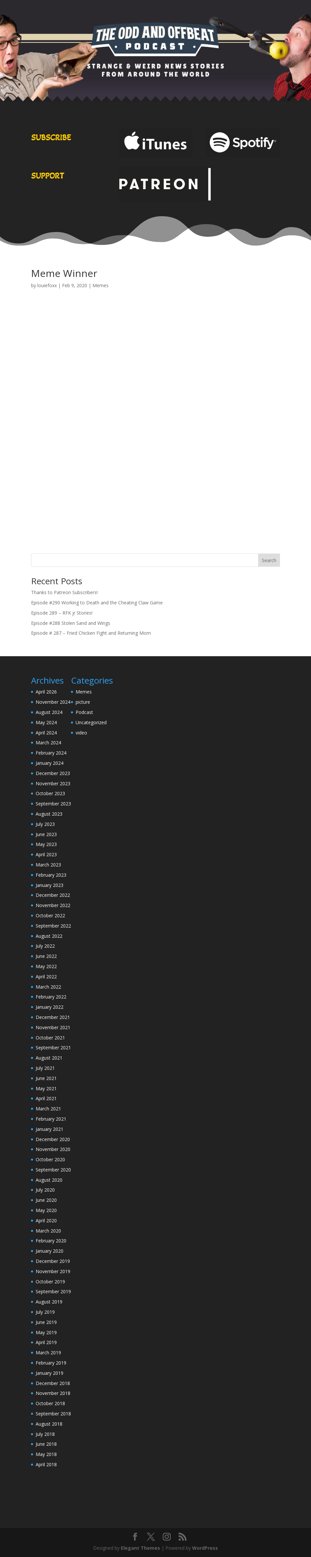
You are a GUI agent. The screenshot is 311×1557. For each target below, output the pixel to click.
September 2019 (53, 1291)
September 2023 (53, 803)
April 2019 (46, 1342)
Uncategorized (91, 722)
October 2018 (50, 1403)
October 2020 (50, 1159)
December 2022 (53, 895)
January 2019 (49, 1373)
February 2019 (51, 1363)
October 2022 (50, 915)
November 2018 (53, 1393)
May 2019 (46, 1332)
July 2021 (45, 1068)
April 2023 (46, 854)
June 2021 (46, 1078)
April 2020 (46, 1220)
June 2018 (46, 1444)
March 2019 (48, 1352)
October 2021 (50, 1037)
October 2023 (50, 793)
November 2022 (53, 905)
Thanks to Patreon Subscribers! (64, 592)
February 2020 (51, 1240)
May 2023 (46, 844)
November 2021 (53, 1027)
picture (83, 702)
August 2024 (49, 712)
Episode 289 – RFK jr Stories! (61, 613)
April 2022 (46, 976)
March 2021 (48, 1108)
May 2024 (46, 722)
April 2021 (46, 1098)
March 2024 (48, 742)
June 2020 (46, 1200)
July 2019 (45, 1312)
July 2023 (45, 824)
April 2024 (46, 732)
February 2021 (51, 1119)
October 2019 (50, 1281)
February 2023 (51, 875)
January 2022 (49, 1007)
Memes (100, 285)
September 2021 (53, 1047)
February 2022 (51, 997)
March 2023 (48, 865)
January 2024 (49, 763)
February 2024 (51, 753)
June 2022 (46, 956)
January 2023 (49, 885)
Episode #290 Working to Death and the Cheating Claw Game (97, 602)
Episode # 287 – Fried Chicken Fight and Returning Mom (91, 633)
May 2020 (46, 1210)
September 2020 (53, 1170)
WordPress (205, 1548)
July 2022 (45, 946)
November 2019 (53, 1271)
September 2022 (53, 926)
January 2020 (49, 1251)
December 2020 (53, 1139)
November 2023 (53, 783)
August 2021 (49, 1058)
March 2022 (48, 987)
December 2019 (53, 1261)
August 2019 (49, 1302)
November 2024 (53, 702)
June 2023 (46, 834)
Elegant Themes (140, 1548)
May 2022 (46, 966)
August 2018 (49, 1424)
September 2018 (53, 1413)
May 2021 (46, 1088)
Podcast (84, 712)
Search (269, 560)
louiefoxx (47, 285)
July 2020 (45, 1190)
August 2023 (49, 814)
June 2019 (46, 1322)
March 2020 (48, 1231)
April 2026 (46, 692)
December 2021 (53, 1017)
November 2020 (53, 1149)
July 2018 (45, 1434)
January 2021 (49, 1129)
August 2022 (49, 936)
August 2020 (49, 1180)
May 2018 (46, 1454)
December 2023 (53, 773)
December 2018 (53, 1383)
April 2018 (46, 1464)
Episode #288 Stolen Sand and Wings (70, 623)
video (81, 732)
